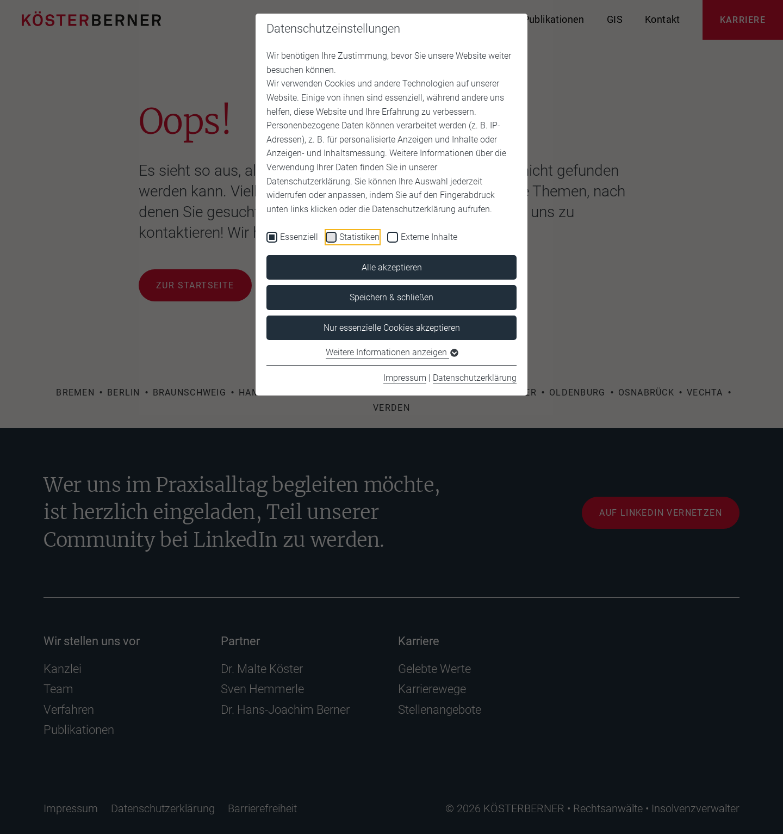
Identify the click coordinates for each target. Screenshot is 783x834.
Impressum (404, 378)
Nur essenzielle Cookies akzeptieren (392, 328)
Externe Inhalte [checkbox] (429, 237)
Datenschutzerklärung (475, 378)
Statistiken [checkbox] (359, 237)
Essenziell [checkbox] (299, 237)
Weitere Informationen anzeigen (391, 352)
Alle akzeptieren (392, 267)
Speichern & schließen (391, 297)
